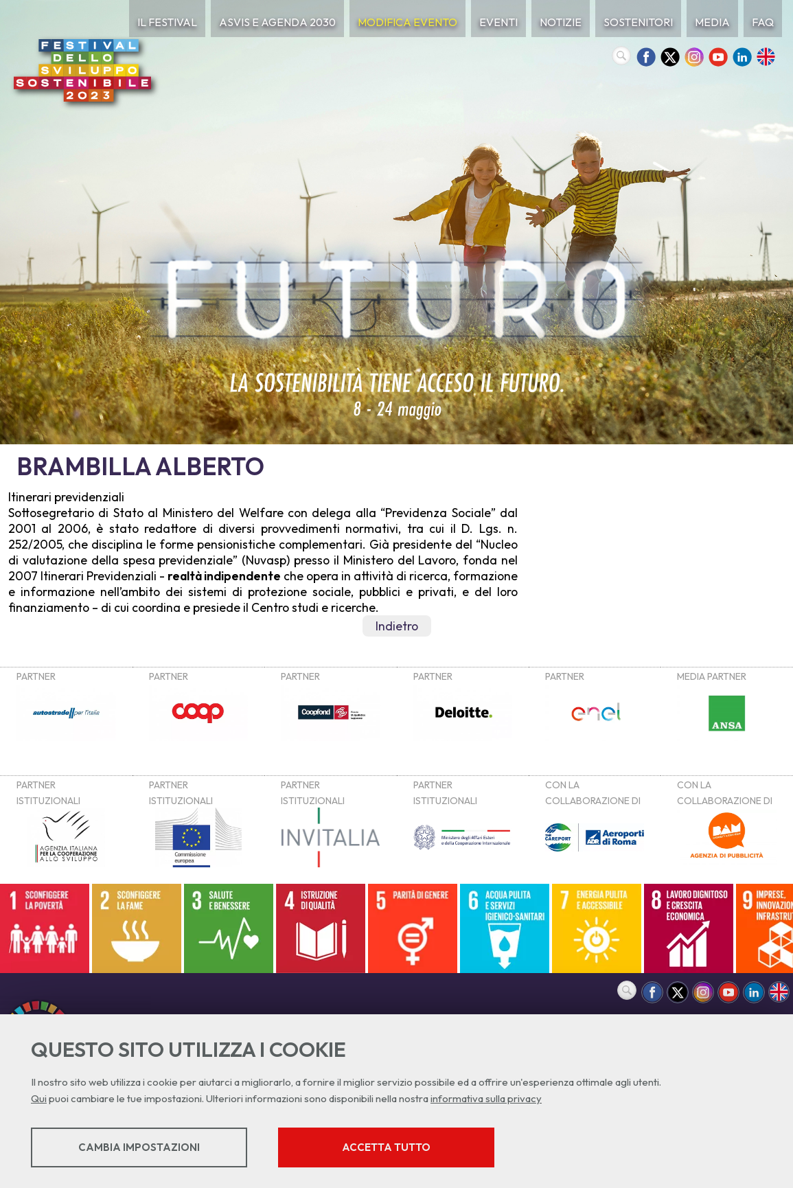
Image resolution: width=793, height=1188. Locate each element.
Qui (39, 1098)
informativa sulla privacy (486, 1098)
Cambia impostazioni (139, 1147)
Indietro (397, 626)
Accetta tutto (386, 1147)
